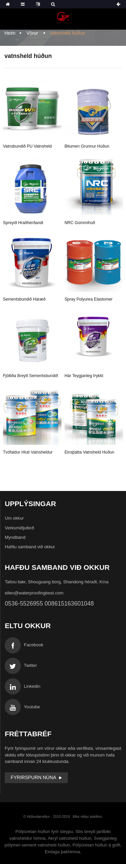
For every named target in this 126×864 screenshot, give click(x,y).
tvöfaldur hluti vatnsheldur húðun (28, 453)
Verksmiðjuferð (19, 527)
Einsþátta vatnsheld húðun (89, 452)
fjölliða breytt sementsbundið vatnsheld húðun (30, 376)
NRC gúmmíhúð (80, 222)
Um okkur (14, 518)
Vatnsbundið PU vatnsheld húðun (27, 147)
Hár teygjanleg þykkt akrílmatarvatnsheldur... (86, 376)
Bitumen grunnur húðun (87, 146)
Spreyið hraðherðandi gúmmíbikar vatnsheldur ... (28, 223)
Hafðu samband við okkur (30, 546)
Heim (9, 33)
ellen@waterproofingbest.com (34, 592)
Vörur (32, 33)
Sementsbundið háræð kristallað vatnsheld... (24, 300)
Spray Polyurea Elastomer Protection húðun (89, 300)
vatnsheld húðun (67, 33)
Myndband (15, 537)
